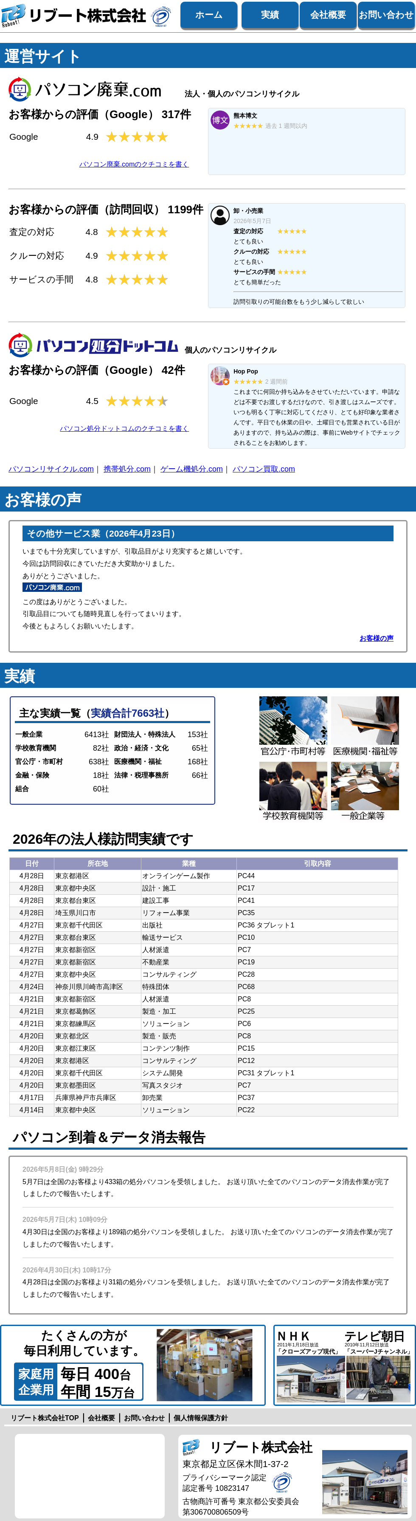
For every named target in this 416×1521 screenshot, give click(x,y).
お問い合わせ (386, 15)
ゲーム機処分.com (191, 469)
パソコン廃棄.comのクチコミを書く (134, 164)
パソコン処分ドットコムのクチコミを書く (124, 428)
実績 (270, 15)
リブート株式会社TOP (45, 1418)
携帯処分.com (127, 469)
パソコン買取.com (264, 469)
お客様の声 (377, 638)
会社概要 (328, 15)
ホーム (209, 15)
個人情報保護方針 (201, 1418)
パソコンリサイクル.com (51, 469)
